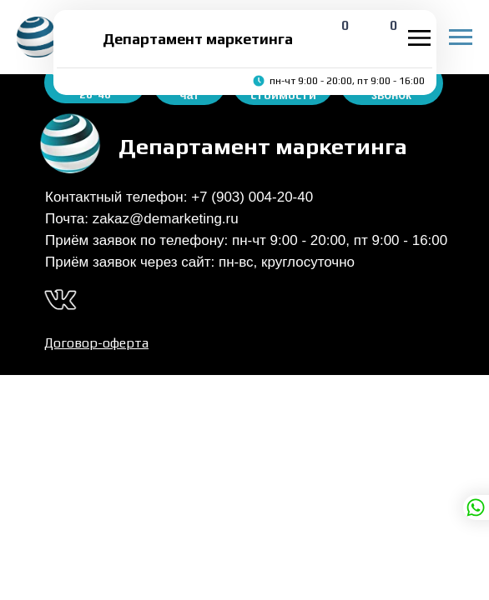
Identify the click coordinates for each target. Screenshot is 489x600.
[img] (78, 38)
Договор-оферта (96, 343)
